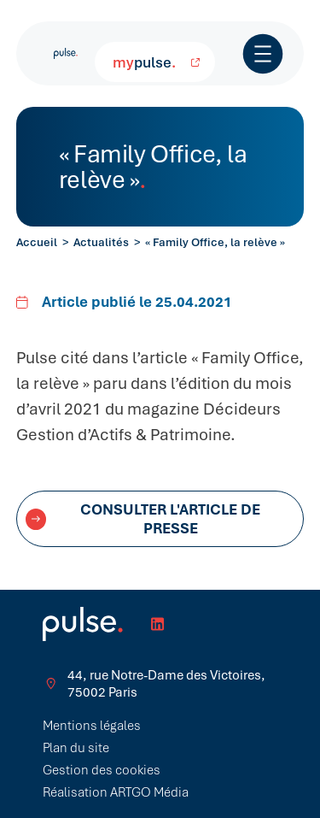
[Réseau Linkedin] (157, 624)
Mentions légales (92, 725)
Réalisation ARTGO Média (116, 792)
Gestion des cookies (101, 770)
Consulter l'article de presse (143, 519)
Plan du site (76, 747)
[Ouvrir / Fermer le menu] (262, 53)
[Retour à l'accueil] (66, 53)
